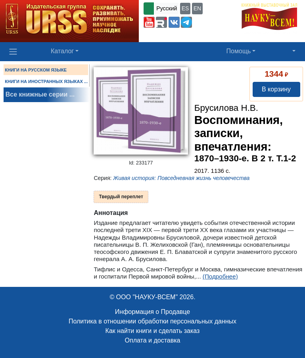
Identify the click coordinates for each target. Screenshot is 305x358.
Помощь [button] (238, 51)
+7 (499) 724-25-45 (168, 35)
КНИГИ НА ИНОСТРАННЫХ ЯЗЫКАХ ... (46, 81)
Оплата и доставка (152, 340)
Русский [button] (166, 8)
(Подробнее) (220, 276)
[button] (149, 22)
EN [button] (197, 8)
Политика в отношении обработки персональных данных (152, 321)
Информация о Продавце (152, 311)
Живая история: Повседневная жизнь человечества (181, 178)
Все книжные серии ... (40, 94)
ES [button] (185, 8)
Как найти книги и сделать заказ (153, 330)
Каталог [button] (62, 51)
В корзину (276, 89)
